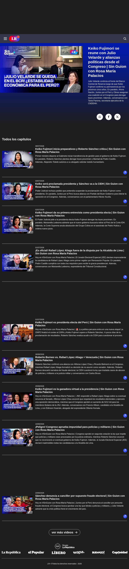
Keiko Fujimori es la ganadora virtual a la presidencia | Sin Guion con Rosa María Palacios (79, 390)
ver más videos (64, 532)
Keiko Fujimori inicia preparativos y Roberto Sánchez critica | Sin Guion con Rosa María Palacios (80, 150)
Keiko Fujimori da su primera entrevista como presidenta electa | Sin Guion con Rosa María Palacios (80, 214)
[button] (5, 38)
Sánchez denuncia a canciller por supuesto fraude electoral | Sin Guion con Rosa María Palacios (80, 497)
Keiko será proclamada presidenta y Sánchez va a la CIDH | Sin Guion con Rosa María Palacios (79, 185)
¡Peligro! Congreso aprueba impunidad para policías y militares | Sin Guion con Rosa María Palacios (79, 428)
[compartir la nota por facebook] (108, 117)
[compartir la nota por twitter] (117, 117)
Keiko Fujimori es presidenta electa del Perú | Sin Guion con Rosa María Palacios (78, 324)
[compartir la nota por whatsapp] (100, 117)
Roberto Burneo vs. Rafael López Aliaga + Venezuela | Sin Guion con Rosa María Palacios (79, 359)
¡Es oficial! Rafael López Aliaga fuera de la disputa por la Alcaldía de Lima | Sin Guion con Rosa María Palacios (79, 252)
